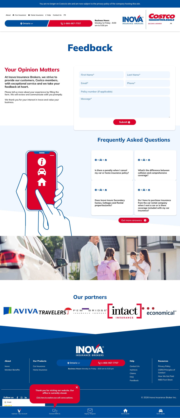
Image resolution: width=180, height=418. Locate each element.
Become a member (155, 23)
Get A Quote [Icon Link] (125, 414)
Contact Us (57, 15)
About (8, 15)
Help (48, 15)
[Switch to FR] (65, 15)
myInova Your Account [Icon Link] (19, 414)
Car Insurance (19, 15)
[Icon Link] (19, 410)
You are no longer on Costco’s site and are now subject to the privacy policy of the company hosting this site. (90, 3)
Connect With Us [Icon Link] (54, 414)
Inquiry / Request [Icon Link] (90, 414)
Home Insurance (35, 15)
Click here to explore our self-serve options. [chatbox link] (54, 397)
